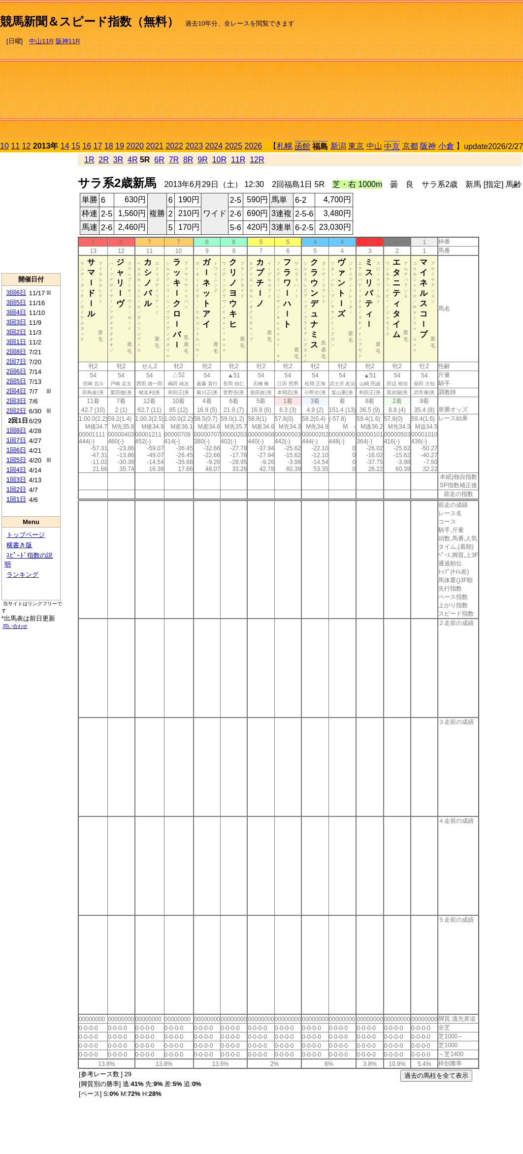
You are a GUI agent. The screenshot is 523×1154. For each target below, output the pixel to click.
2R (103, 160)
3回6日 (16, 292)
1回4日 (16, 469)
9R (202, 160)
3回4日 (16, 312)
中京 (392, 146)
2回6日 (16, 371)
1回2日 (16, 489)
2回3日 (16, 401)
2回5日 (16, 381)
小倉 (446, 146)
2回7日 (16, 361)
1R (89, 160)
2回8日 (16, 351)
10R (219, 160)
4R (132, 160)
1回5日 (16, 460)
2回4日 (16, 391)
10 (4, 146)
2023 (194, 146)
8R (188, 160)
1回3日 (16, 479)
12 (26, 146)
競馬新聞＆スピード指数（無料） (89, 21)
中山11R (41, 41)
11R (238, 160)
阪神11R (68, 41)
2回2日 (16, 410)
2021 (154, 146)
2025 (234, 146)
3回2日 (16, 332)
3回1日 (16, 341)
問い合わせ (15, 626)
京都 (410, 146)
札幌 (285, 146)
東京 (356, 146)
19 (119, 146)
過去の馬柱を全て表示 (436, 1075)
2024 (214, 146)
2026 (253, 146)
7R (174, 160)
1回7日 (16, 440)
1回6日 (16, 450)
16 (86, 146)
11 (15, 146)
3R (118, 160)
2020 (135, 146)
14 (65, 146)
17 (98, 146)
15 (75, 146)
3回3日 (16, 322)
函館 (302, 146)
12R (257, 160)
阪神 (428, 146)
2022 (174, 146)
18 (108, 146)
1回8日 (16, 430)
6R (159, 160)
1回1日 (16, 499)
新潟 (338, 146)
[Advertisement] (418, 72)
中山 (374, 146)
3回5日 (16, 302)
